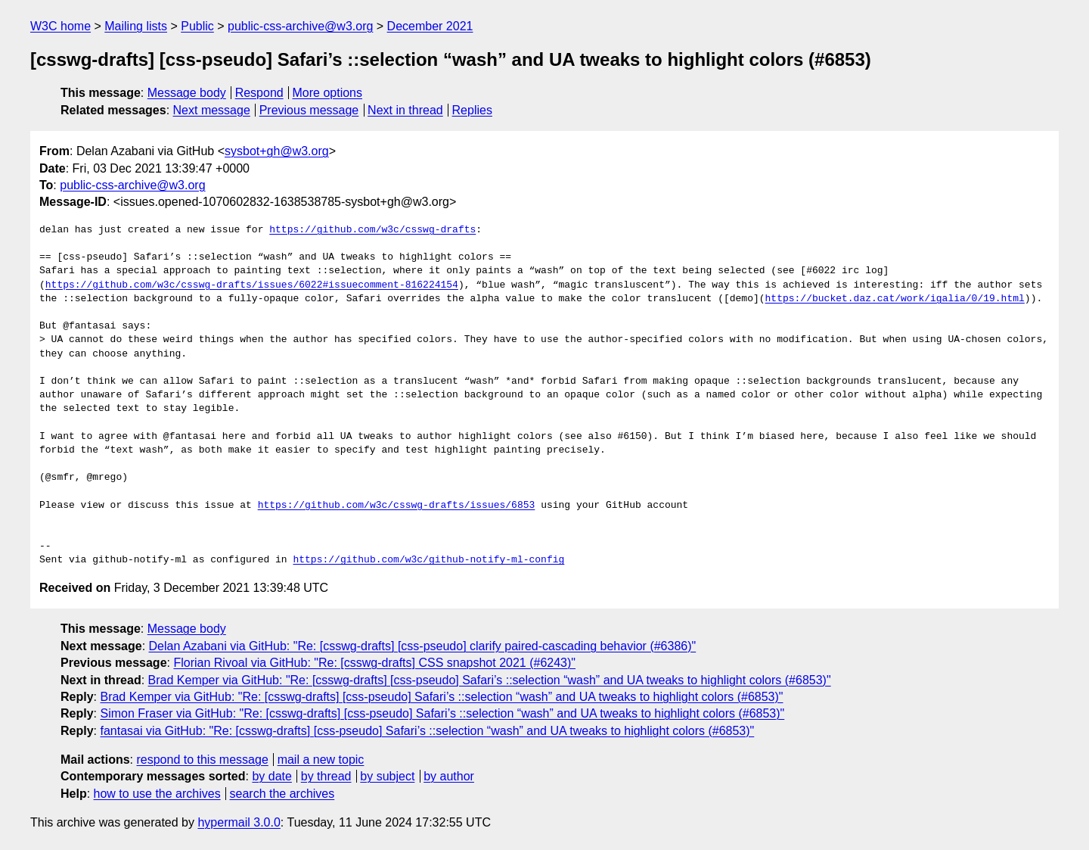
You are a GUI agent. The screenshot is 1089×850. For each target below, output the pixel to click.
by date (271, 776)
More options (328, 92)
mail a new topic (321, 759)
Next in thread (405, 110)
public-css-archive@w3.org (300, 26)
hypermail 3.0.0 (238, 822)
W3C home (60, 26)
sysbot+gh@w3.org (277, 151)
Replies (472, 110)
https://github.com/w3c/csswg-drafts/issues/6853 (396, 505)
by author (449, 776)
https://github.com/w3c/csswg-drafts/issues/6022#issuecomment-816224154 (251, 285)
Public (197, 26)
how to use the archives (157, 793)
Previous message (309, 110)
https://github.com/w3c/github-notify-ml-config (428, 560)
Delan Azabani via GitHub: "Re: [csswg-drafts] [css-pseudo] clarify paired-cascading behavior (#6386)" (423, 646)
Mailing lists (135, 26)
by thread (326, 776)
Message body (186, 92)
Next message (211, 110)
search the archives (282, 793)
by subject (387, 776)
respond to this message (202, 759)
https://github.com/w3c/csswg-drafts (372, 230)
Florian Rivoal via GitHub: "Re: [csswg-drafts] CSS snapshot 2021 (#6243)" (374, 662)
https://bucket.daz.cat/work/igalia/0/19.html (894, 299)
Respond (259, 92)
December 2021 (430, 26)
